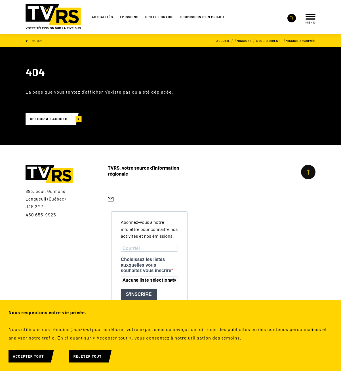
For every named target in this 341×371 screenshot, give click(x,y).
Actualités (102, 17)
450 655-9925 (41, 214)
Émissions (129, 17)
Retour (34, 40)
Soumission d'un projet (202, 17)
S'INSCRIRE (139, 294)
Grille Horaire (159, 17)
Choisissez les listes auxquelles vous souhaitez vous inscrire (146, 265)
